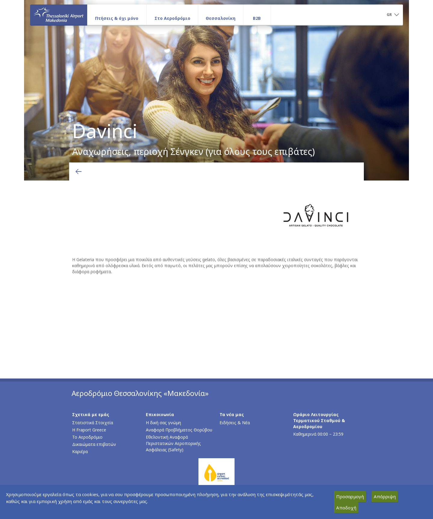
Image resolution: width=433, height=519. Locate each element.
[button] (393, 15)
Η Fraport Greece (89, 430)
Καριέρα (80, 451)
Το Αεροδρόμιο (87, 437)
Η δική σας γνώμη (163, 422)
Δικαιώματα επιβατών (94, 444)
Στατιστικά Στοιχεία (92, 422)
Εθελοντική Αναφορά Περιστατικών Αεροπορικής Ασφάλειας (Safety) (173, 443)
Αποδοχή (346, 508)
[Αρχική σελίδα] (58, 15)
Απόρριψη (385, 496)
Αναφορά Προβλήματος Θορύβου (179, 430)
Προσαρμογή (350, 496)
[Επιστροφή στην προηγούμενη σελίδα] (78, 171)
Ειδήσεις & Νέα (235, 422)
